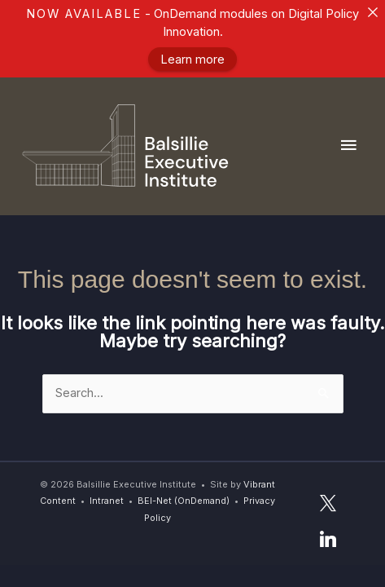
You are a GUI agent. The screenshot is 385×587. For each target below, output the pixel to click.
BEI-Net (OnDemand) (184, 500)
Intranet (107, 500)
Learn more (192, 59)
